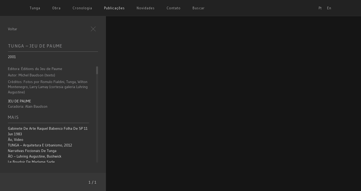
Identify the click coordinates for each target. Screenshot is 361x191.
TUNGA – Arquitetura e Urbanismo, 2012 (40, 145)
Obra (56, 8)
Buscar (198, 8)
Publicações (114, 8)
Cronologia (82, 8)
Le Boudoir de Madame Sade (31, 161)
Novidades (146, 8)
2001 (12, 57)
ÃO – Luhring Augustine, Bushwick (34, 156)
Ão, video (15, 139)
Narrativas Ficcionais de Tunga (32, 150)
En (329, 8)
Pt (320, 8)
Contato (174, 8)
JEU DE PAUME (19, 101)
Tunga (35, 8)
